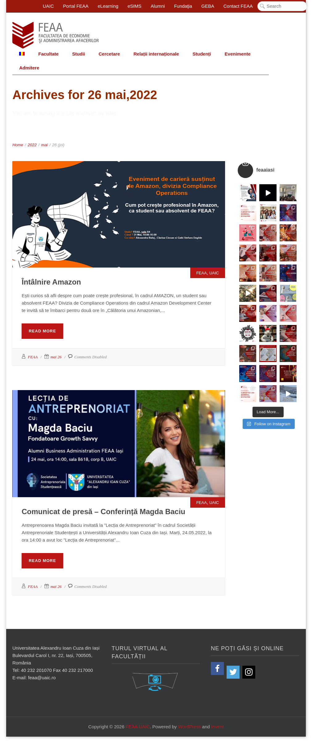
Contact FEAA (238, 6)
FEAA (201, 273)
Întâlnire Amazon (51, 282)
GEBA (207, 6)
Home (17, 145)
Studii (78, 53)
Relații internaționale (156, 53)
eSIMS (135, 6)
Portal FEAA (76, 6)
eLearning (108, 6)
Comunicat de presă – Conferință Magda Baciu (103, 511)
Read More (42, 331)
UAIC (48, 6)
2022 (32, 145)
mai (44, 145)
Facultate (48, 53)
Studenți (202, 53)
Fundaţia (183, 6)
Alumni (158, 6)
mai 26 (56, 357)
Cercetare (109, 53)
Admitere (29, 67)
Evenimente (238, 53)
